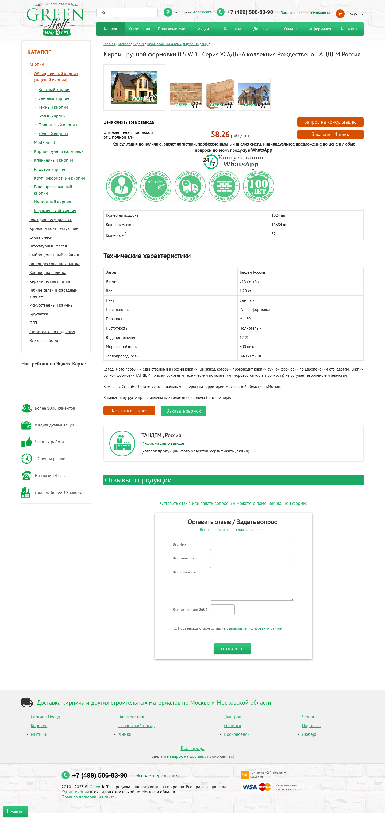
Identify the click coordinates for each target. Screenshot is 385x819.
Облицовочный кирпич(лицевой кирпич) (177, 44)
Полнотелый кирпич (57, 124)
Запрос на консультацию (330, 122)
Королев (39, 726)
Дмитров (232, 717)
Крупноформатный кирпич (59, 178)
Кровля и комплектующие (53, 228)
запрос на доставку (188, 756)
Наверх (17, 811)
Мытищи (39, 734)
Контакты (349, 28)
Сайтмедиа (274, 772)
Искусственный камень (50, 305)
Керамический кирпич (55, 210)
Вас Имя (179, 544)
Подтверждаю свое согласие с (228, 628)
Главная (109, 44)
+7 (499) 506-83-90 (250, 12)
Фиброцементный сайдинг (54, 254)
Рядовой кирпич (49, 169)
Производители (171, 28)
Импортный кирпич (52, 201)
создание (256, 776)
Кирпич (138, 44)
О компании (139, 28)
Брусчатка (38, 314)
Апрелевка (202, 11)
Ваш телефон (184, 558)
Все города (193, 748)
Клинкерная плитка (47, 272)
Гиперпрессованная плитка (54, 263)
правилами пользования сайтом (256, 628)
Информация (320, 28)
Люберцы (311, 734)
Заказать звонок (184, 411)
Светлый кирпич (53, 98)
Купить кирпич (75, 791)
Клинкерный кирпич (53, 160)
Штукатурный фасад (48, 246)
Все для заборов (44, 340)
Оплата (290, 28)
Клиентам (232, 28)
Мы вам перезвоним (157, 775)
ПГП (33, 322)
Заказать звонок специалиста (305, 12)
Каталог (124, 44)
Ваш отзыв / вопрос (189, 572)
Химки (124, 734)
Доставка (261, 28)
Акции (203, 28)
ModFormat (44, 142)
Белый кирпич (52, 116)
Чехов (308, 717)
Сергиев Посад (45, 717)
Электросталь (131, 717)
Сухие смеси (40, 237)
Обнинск (232, 726)
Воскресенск (236, 734)
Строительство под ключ (52, 331)
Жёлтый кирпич (53, 133)
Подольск (311, 726)
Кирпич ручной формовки (59, 151)
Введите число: (190, 609)
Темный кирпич (53, 107)
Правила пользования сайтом (89, 796)
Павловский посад (136, 726)
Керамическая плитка (49, 281)
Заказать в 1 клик (330, 134)
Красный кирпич (54, 89)
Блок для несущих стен (50, 219)
